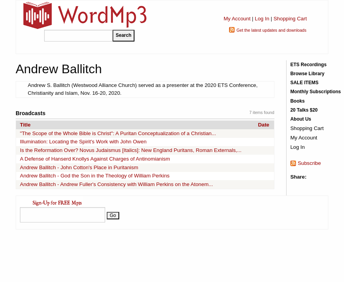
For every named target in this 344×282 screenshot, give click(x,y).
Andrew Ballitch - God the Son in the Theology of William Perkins (95, 176)
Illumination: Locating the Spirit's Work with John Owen (83, 142)
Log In (262, 19)
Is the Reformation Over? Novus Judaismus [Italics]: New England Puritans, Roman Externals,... (131, 150)
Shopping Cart (290, 19)
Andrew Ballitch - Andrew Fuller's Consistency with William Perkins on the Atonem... (116, 184)
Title (25, 125)
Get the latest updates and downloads (271, 30)
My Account (237, 19)
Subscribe (309, 163)
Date (263, 125)
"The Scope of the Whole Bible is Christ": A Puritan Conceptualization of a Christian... (118, 133)
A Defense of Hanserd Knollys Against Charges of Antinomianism (95, 159)
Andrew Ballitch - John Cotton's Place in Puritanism (79, 167)
